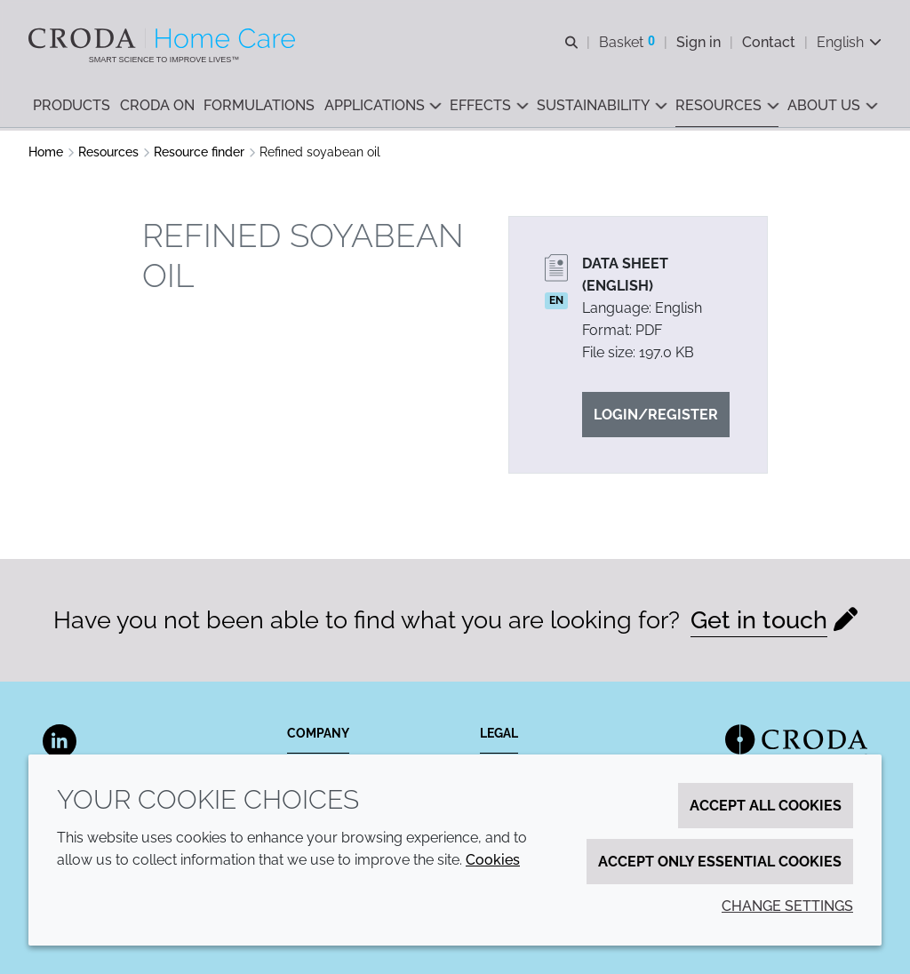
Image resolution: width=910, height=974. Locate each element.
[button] (71, 107)
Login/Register (656, 414)
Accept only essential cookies (720, 861)
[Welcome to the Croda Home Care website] (163, 38)
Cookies (493, 859)
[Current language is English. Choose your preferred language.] (849, 42)
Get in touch (758, 620)
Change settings (787, 906)
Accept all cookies (766, 805)
